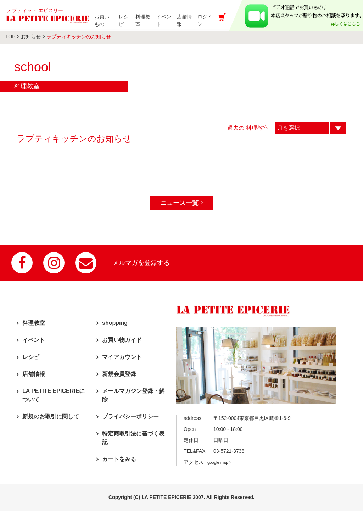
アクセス (207, 462)
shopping (115, 323)
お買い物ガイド (122, 340)
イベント (33, 340)
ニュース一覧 (181, 202)
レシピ (30, 357)
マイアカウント (122, 357)
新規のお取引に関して (50, 416)
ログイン (209, 20)
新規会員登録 (119, 374)
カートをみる (119, 459)
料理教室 (33, 323)
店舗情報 (33, 374)
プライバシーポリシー (130, 416)
